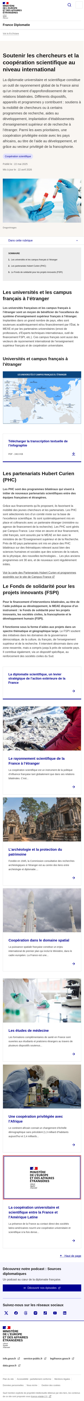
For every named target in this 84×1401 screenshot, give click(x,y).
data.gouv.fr (10, 1365)
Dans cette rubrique (20, 240)
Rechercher (69, 4)
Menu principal (79, 4)
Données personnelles (13, 1385)
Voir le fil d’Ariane (11, 33)
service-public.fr (33, 1358)
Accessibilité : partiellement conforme (34, 1379)
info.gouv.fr (10, 1358)
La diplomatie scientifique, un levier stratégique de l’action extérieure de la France (36, 678)
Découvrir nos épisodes (42, 1287)
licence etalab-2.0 (39, 1396)
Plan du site (8, 1379)
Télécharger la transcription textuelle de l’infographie (38, 443)
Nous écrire (32, 1385)
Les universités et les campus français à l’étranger (34, 259)
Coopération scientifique (18, 156)
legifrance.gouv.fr (60, 1358)
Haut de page (72, 1255)
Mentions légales (62, 1379)
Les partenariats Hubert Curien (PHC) (28, 266)
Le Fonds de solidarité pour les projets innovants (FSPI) (37, 272)
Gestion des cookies (51, 1385)
